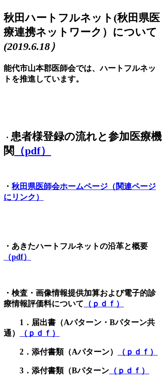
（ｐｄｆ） (104, 303)
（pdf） (32, 151)
